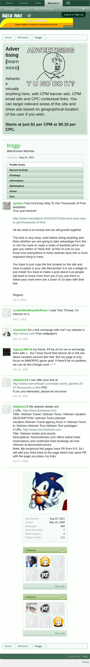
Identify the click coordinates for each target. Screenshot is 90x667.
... (60, 9)
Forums (24, 3)
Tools (38, 3)
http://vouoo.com (24, 333)
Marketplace (17, 185)
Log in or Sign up (73, 14)
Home (9, 3)
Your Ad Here (68, 26)
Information (17, 180)
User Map (9, 9)
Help (85, 656)
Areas (13, 191)
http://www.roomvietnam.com (42, 429)
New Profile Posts (44, 9)
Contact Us (74, 656)
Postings (15, 175)
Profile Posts (17, 164)
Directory (25, 9)
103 (63, 537)
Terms (85, 662)
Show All (60, 586)
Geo (12, 196)
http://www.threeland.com (39, 410)
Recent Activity (19, 170)
